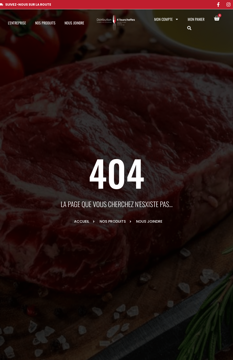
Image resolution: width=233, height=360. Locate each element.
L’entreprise (17, 23)
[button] (189, 28)
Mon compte (166, 19)
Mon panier (196, 19)
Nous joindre (74, 23)
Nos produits (45, 23)
